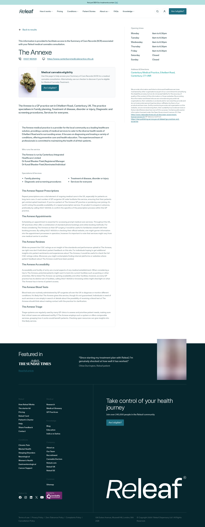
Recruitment (51, 455)
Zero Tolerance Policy (55, 517)
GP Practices (52, 412)
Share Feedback (26, 427)
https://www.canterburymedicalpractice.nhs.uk (70, 59)
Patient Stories (89, 11)
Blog (48, 426)
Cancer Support (25, 468)
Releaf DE (50, 470)
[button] (164, 11)
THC (116, 2)
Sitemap (50, 484)
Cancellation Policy (27, 521)
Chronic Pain (24, 445)
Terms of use (24, 517)
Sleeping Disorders (27, 453)
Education (50, 430)
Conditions (72, 11)
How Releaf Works (26, 404)
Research (50, 404)
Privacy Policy (37, 517)
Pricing (60, 11)
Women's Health (26, 460)
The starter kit (25, 408)
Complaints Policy (73, 517)
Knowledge (128, 11)
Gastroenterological (27, 464)
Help (21, 423)
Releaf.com (51, 463)
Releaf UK (50, 467)
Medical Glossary (54, 408)
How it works (46, 11)
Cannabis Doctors (54, 459)
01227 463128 (30, 59)
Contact (22, 431)
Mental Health (25, 449)
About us (104, 11)
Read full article (26, 370)
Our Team (50, 451)
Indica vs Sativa (53, 434)
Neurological (24, 456)
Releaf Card (24, 416)
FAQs (116, 11)
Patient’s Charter (26, 420)
